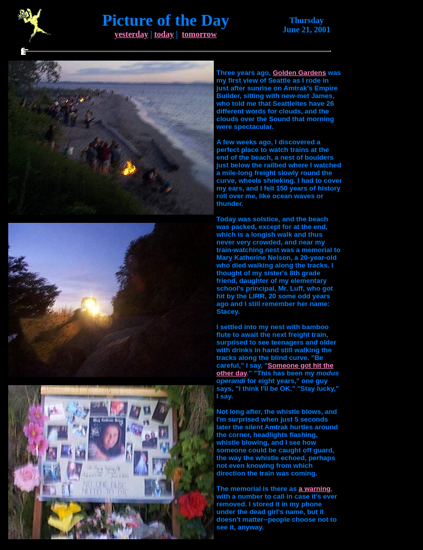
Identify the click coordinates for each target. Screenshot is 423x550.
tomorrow (199, 34)
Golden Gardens (299, 73)
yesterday (132, 34)
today (164, 34)
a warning (314, 488)
